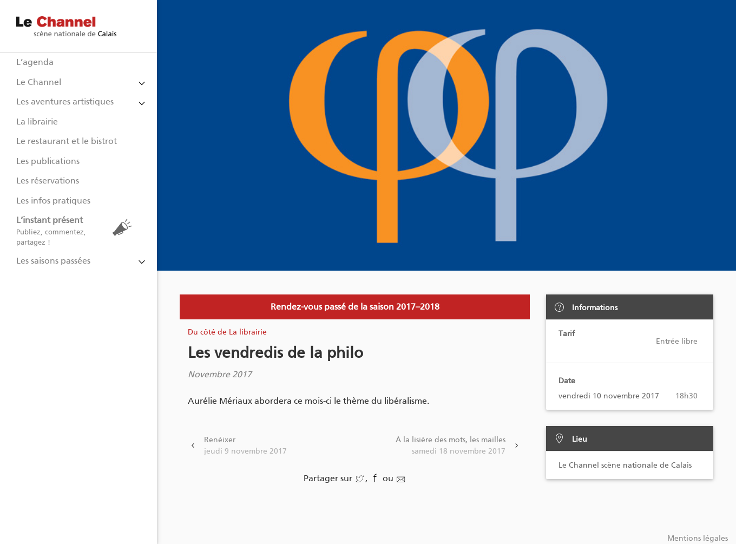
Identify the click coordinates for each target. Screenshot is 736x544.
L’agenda (35, 62)
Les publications (48, 161)
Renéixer (245, 446)
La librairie (37, 121)
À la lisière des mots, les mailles (450, 446)
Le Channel (38, 82)
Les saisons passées (53, 260)
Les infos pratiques (53, 200)
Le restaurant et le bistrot (66, 141)
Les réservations (47, 180)
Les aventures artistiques (65, 101)
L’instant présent (76, 230)
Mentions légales (697, 538)
